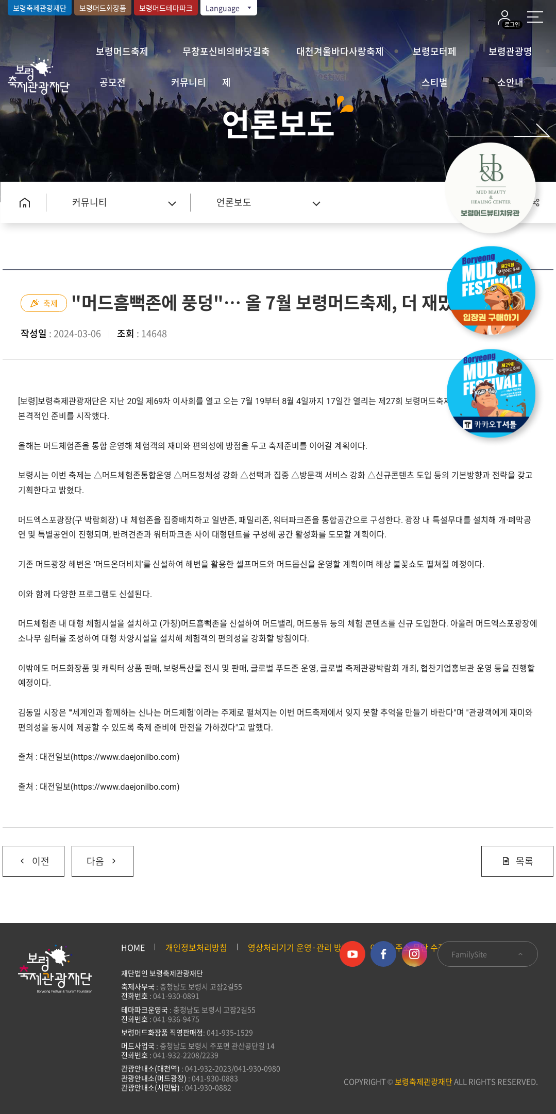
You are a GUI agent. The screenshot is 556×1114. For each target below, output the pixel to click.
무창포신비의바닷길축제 (226, 55)
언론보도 (233, 202)
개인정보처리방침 (196, 947)
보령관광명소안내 (510, 55)
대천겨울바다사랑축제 (340, 51)
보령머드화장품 (102, 8)
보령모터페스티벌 (435, 55)
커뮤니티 (188, 82)
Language (229, 8)
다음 (95, 857)
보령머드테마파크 (166, 8)
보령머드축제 (122, 51)
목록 (517, 861)
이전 (26, 857)
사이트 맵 (535, 17)
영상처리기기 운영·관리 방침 (298, 947)
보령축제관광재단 (39, 8)
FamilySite (487, 954)
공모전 (112, 82)
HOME (133, 947)
